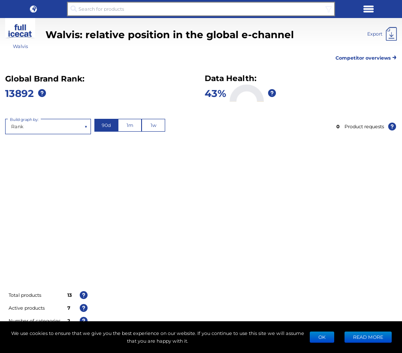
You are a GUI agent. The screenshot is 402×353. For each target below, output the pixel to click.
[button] (33, 9)
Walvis (20, 46)
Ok (322, 337)
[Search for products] (201, 9)
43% (215, 93)
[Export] (382, 34)
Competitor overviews (366, 56)
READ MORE (368, 337)
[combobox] (11, 126)
